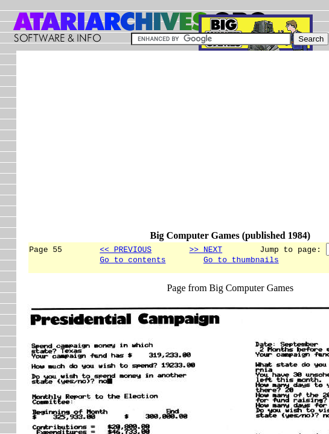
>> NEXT (205, 249)
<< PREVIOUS (126, 249)
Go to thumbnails (241, 261)
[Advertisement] (177, 145)
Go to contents (132, 261)
